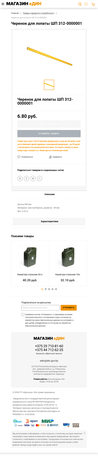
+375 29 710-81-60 (49, 346)
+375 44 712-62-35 (49, 350)
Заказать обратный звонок (49, 353)
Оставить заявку (49, 134)
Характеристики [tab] (49, 221)
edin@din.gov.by (49, 360)
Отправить (68, 308)
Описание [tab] (50, 194)
